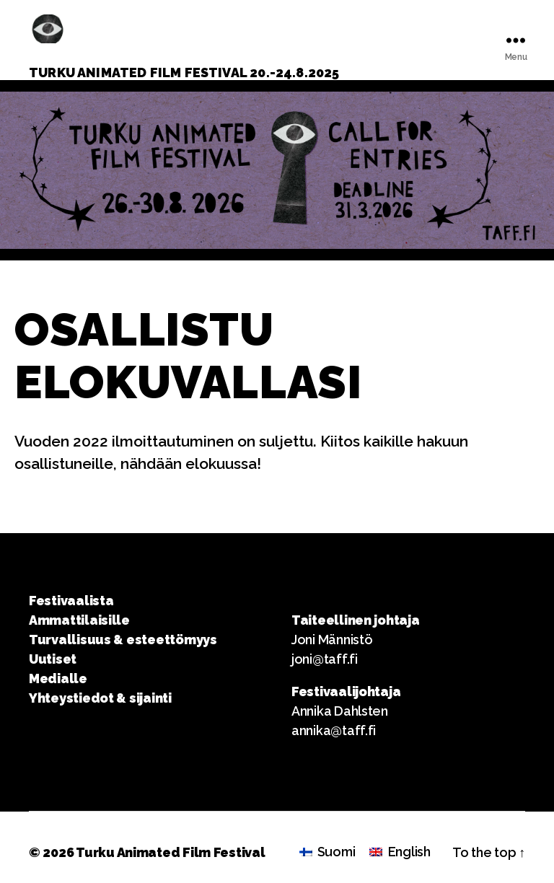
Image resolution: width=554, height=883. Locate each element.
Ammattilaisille (79, 620)
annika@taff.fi (333, 730)
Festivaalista (71, 600)
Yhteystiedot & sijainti (100, 698)
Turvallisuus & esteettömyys (123, 639)
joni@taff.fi (324, 659)
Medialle (58, 678)
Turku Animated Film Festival (170, 852)
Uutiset (52, 659)
